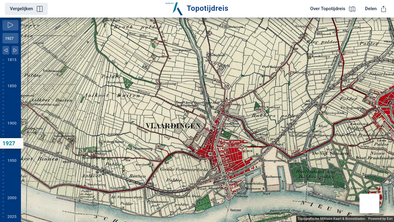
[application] (207, 120)
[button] (369, 203)
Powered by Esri (380, 219)
